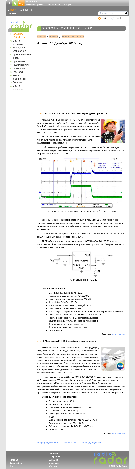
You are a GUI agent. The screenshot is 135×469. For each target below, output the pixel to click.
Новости (13, 9)
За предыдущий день (48, 443)
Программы (19, 61)
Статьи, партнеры (18, 87)
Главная (41, 36)
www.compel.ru (118, 334)
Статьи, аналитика (18, 42)
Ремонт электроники (19, 77)
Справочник (19, 68)
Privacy (53, 466)
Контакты (14, 13)
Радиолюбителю (21, 65)
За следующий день (92, 443)
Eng (11, 466)
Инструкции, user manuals (19, 49)
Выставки (18, 82)
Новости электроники (73, 36)
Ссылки (54, 460)
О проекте (26, 9)
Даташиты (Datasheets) (19, 35)
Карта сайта (15, 463)
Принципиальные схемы (21, 56)
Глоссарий (18, 72)
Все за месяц (70, 443)
